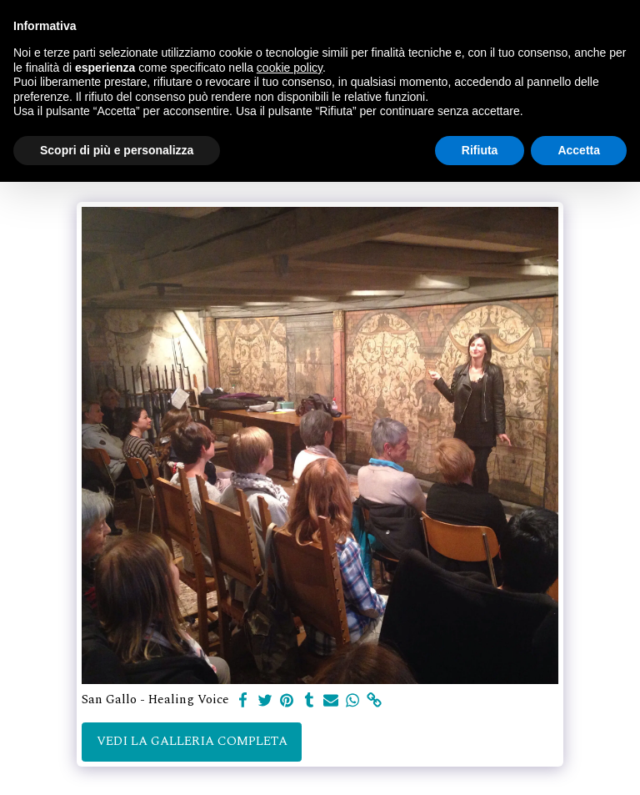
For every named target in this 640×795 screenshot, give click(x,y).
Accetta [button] (579, 150)
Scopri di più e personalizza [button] (116, 150)
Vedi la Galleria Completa (192, 741)
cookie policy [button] (289, 67)
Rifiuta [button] (480, 150)
